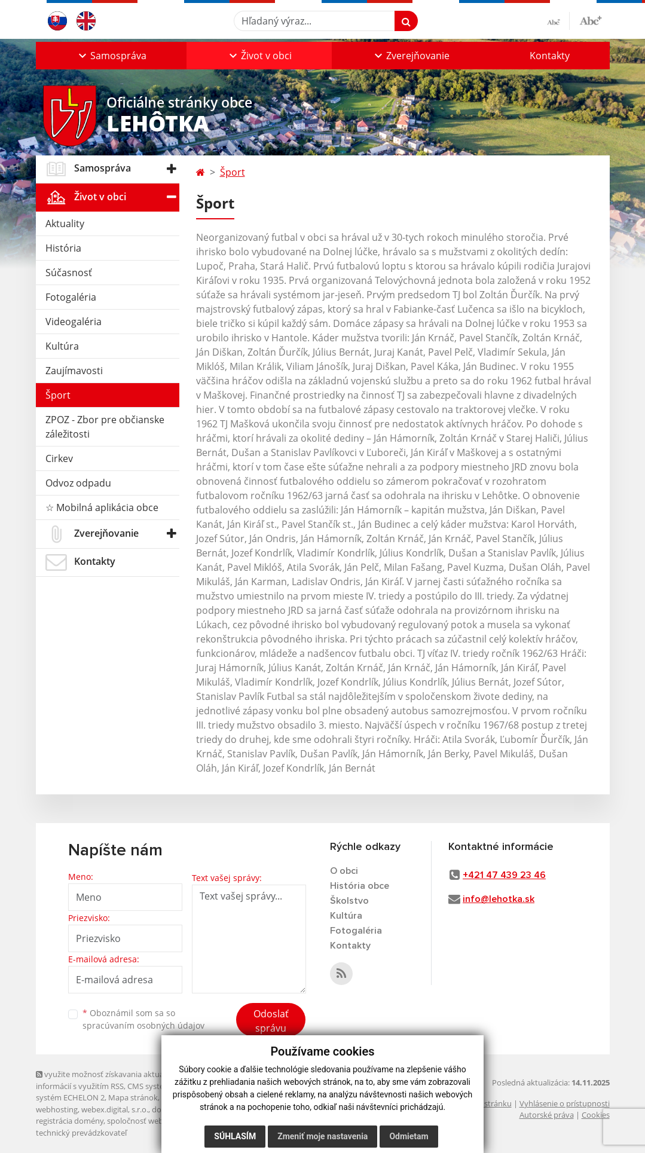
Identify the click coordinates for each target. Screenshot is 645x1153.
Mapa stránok (133, 1097)
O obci (344, 871)
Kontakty (550, 55)
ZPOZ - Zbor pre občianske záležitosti (104, 427)
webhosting (57, 1109)
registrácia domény (69, 1120)
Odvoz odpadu (78, 483)
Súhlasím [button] (235, 1136)
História (63, 248)
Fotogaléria (70, 297)
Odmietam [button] (408, 1136)
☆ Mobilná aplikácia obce (101, 507)
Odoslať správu (271, 1021)
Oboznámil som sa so (143, 1019)
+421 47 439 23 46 (504, 875)
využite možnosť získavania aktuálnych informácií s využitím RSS (109, 1080)
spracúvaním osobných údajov (143, 1025)
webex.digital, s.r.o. (114, 1109)
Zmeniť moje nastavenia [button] (322, 1136)
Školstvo (349, 901)
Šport (58, 395)
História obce (359, 886)
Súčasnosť (68, 272)
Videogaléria (73, 321)
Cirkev (59, 458)
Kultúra (62, 346)
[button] (111, 55)
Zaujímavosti (74, 370)
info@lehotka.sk (498, 899)
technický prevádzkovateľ (81, 1132)
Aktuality (64, 223)
